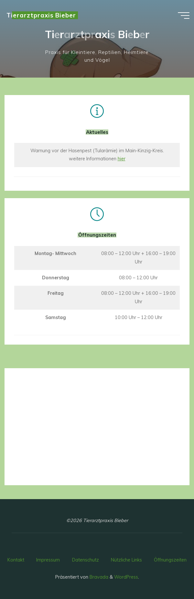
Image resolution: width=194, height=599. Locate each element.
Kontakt (15, 560)
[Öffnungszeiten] (97, 214)
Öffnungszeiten (170, 560)
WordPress (126, 577)
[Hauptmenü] (183, 15)
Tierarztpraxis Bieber (41, 15)
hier (121, 159)
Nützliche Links (126, 560)
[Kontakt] (97, 384)
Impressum (48, 560)
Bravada (98, 577)
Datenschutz (85, 560)
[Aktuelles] (97, 111)
